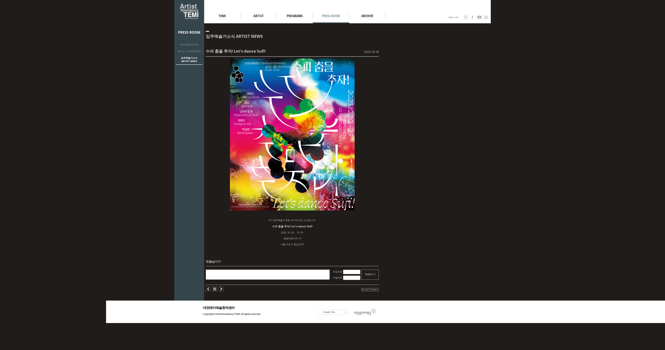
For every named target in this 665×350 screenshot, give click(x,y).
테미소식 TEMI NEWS (189, 51)
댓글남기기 (370, 274)
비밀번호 (337, 277)
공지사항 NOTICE (189, 44)
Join (457, 17)
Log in (451, 17)
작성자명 (337, 271)
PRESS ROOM (189, 32)
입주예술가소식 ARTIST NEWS (189, 59)
